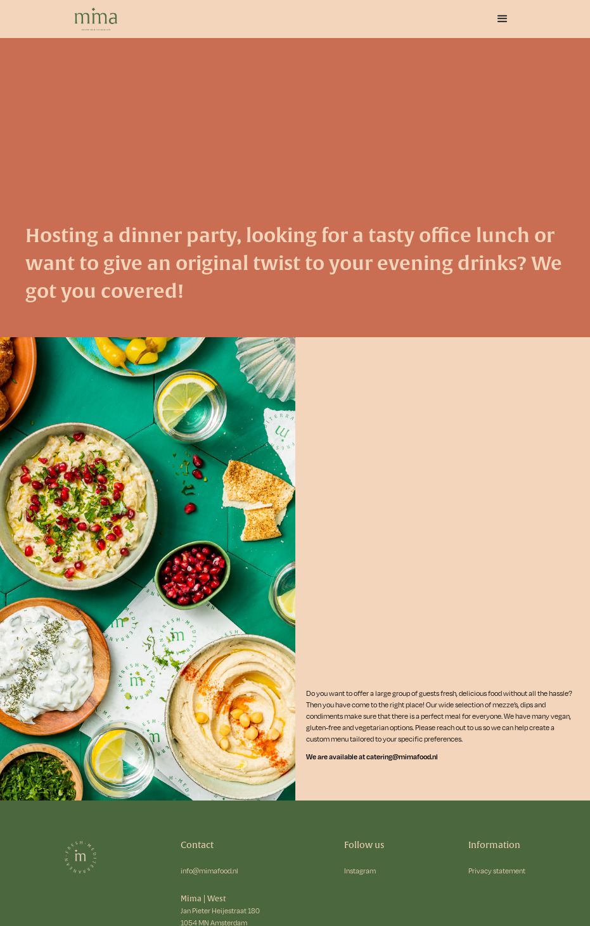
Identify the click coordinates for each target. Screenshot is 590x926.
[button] (503, 19)
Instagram (360, 870)
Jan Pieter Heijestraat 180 (220, 910)
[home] (110, 19)
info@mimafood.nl (209, 870)
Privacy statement (496, 870)
